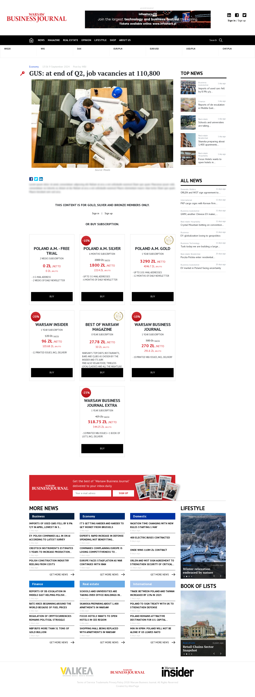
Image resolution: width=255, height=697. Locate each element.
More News (43, 508)
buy (52, 296)
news (41, 40)
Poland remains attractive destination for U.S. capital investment (148, 619)
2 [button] (186, 576)
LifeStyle (187, 565)
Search (213, 40)
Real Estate (70, 40)
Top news (192, 73)
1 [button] (184, 576)
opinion (86, 40)
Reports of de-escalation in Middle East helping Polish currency (47, 595)
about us (125, 40)
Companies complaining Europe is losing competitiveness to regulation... (101, 552)
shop (113, 40)
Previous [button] (85, 21)
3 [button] (189, 576)
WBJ (84, 66)
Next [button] (208, 19)
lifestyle (100, 40)
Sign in (232, 20)
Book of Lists (198, 586)
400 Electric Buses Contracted (150, 537)
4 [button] (191, 576)
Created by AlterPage (127, 686)
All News (191, 180)
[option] (147, 19)
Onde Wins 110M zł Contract (148, 550)
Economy (34, 66)
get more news (62, 574)
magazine (54, 40)
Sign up (242, 20)
